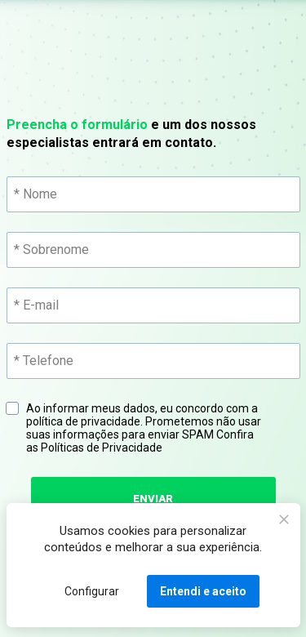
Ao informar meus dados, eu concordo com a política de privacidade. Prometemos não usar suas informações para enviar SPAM (145, 428)
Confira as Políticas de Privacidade (141, 441)
